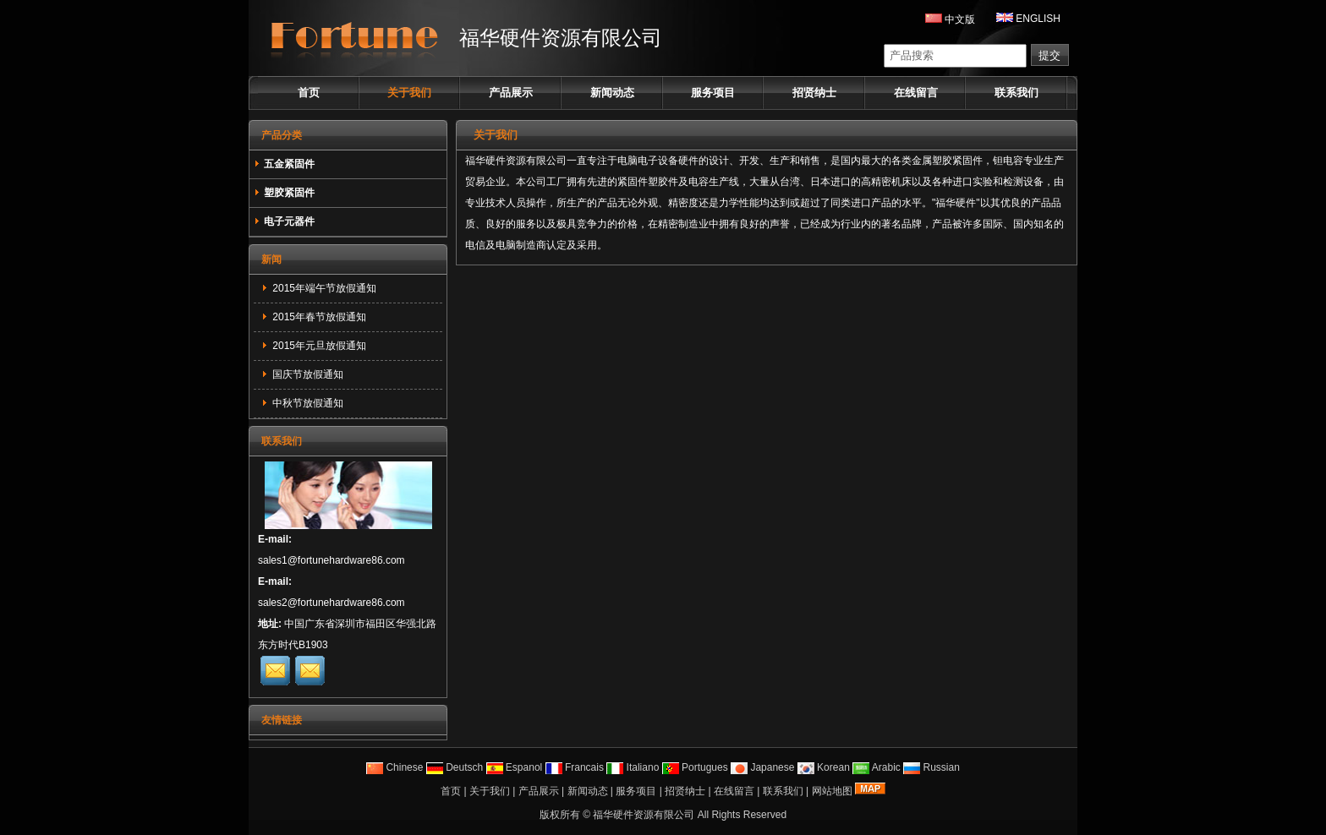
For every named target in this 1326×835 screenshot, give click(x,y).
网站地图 (832, 791)
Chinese (394, 767)
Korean (823, 767)
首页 (309, 92)
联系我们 (1016, 92)
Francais (574, 767)
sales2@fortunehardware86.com (331, 603)
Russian (931, 767)
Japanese (762, 767)
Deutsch (454, 767)
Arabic (876, 767)
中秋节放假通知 (306, 403)
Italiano (632, 767)
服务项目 (713, 92)
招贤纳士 (814, 92)
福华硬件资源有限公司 (643, 815)
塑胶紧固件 (284, 193)
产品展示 (511, 92)
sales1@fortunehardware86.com (331, 560)
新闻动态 (612, 92)
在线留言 (916, 92)
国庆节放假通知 (306, 374)
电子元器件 (284, 221)
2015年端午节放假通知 (323, 288)
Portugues (695, 767)
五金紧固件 (284, 164)
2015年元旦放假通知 (318, 346)
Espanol (514, 767)
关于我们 (409, 92)
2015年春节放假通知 (318, 317)
